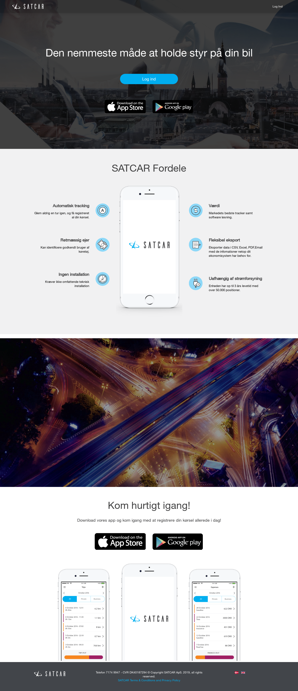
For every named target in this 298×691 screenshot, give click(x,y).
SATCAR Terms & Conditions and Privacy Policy (149, 680)
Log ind (277, 6)
